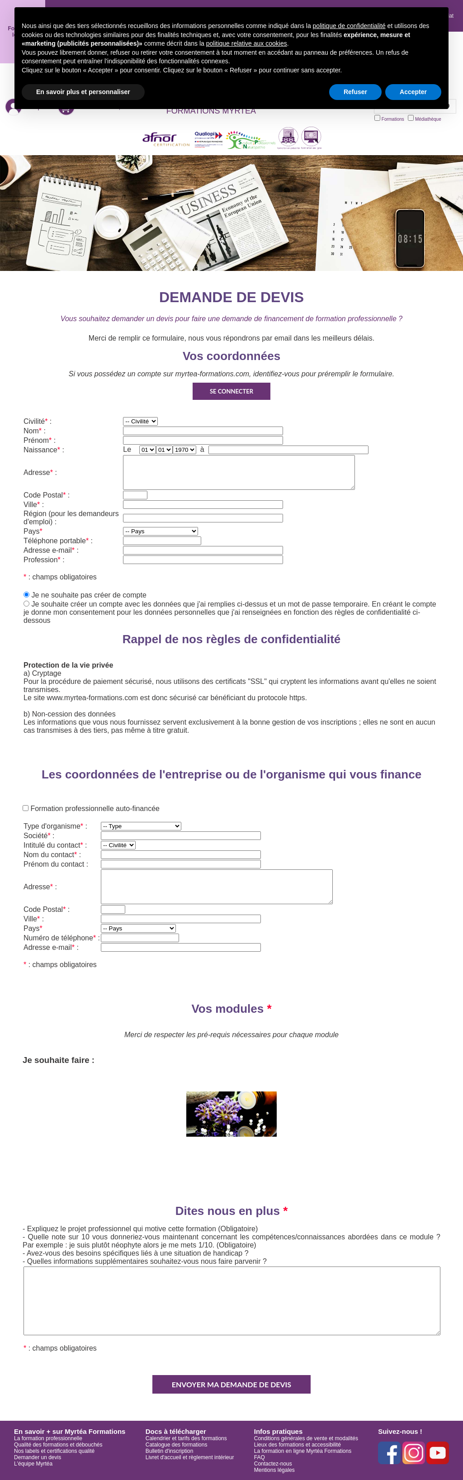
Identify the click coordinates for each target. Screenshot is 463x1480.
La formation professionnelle (48, 1438)
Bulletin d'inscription (170, 1451)
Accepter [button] (413, 91)
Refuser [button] (355, 91)
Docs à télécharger (176, 1431)
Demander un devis (37, 1457)
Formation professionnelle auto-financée (94, 808)
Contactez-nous (273, 1464)
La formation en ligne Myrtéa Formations (302, 1451)
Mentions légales (274, 1470)
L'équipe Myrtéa (33, 1464)
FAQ (259, 1457)
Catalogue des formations (177, 1445)
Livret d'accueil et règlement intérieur (190, 1457)
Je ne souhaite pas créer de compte (88, 595)
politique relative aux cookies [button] (246, 43)
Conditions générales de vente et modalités (306, 1438)
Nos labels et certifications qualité (54, 1451)
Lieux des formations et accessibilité (297, 1445)
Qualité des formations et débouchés (58, 1445)
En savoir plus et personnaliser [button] (83, 91)
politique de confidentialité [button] (349, 25)
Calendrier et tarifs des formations (186, 1438)
